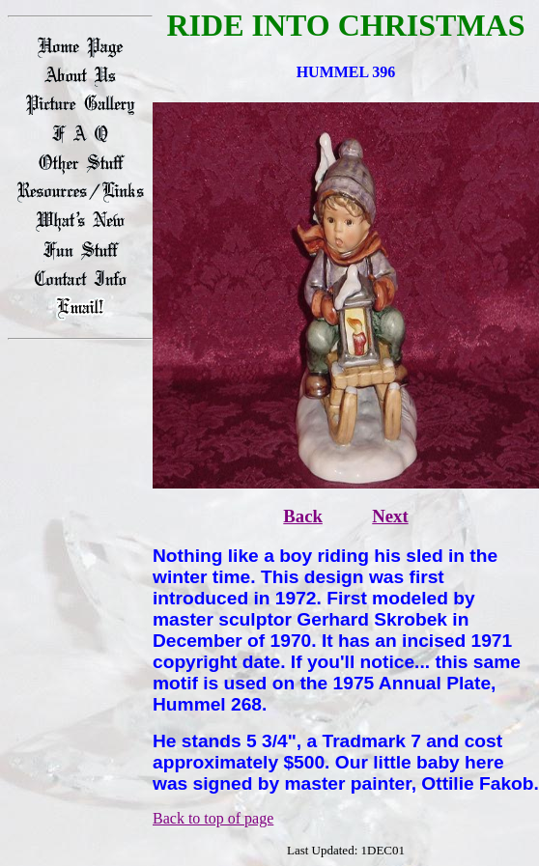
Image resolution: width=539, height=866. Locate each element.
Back (303, 516)
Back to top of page (213, 818)
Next (390, 516)
